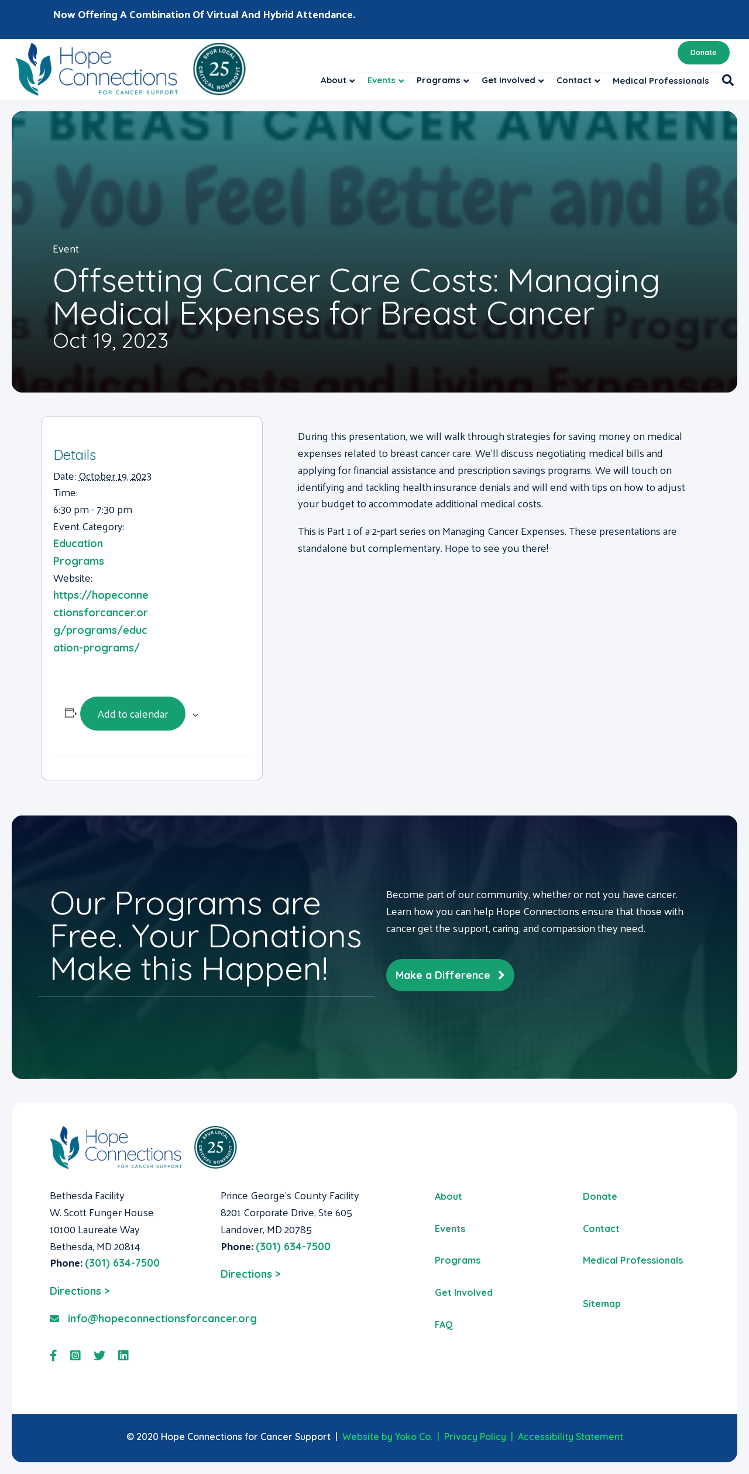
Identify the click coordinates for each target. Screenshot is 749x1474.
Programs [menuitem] (457, 1260)
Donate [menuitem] (600, 1196)
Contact (574, 80)
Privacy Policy (475, 1436)
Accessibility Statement (570, 1436)
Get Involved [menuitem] (464, 1292)
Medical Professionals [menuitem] (633, 1260)
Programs (439, 80)
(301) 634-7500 (122, 1263)
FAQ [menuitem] (444, 1324)
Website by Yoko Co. (387, 1436)
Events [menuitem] (450, 1228)
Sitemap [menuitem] (602, 1303)
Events (381, 80)
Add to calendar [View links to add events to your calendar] (133, 713)
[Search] (725, 80)
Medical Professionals (661, 80)
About (333, 80)
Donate (703, 52)
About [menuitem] (448, 1196)
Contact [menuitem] (601, 1228)
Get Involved (508, 80)
